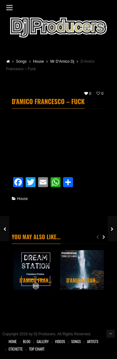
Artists (92, 341)
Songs (76, 341)
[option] (35, 270)
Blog (27, 341)
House (22, 198)
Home (13, 341)
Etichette (16, 349)
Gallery (43, 341)
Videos (60, 341)
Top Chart (37, 349)
